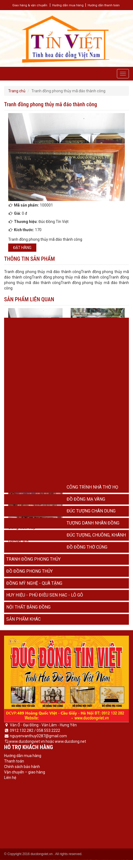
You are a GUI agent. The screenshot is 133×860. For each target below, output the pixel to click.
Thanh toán (14, 761)
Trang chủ (16, 91)
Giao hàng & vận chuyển (29, 5)
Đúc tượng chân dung (91, 511)
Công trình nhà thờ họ (92, 487)
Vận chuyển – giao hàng (24, 772)
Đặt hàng (22, 247)
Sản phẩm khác (23, 619)
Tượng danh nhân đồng (93, 523)
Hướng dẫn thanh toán (104, 5)
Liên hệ (10, 777)
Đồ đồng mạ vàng (86, 499)
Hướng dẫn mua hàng (68, 5)
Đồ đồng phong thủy (29, 571)
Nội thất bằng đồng (28, 607)
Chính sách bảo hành (22, 766)
